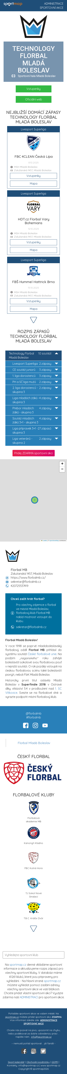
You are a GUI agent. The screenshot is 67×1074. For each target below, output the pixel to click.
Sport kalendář (16, 1062)
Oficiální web (33, 99)
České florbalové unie (42, 654)
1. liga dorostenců (35, 376)
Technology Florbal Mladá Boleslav (33, 355)
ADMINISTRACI (29, 997)
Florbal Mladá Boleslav (34, 743)
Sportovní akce (51, 7)
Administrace (53, 3)
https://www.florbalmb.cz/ (28, 577)
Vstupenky (33, 89)
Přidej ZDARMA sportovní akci (33, 453)
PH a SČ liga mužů (35, 382)
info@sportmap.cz (41, 1036)
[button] (34, 500)
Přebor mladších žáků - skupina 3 (35, 410)
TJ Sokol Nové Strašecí (34, 886)
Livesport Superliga (35, 364)
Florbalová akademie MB (33, 811)
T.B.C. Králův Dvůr (33, 910)
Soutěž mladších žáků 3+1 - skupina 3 (35, 420)
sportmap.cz (17, 964)
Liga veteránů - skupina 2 (35, 441)
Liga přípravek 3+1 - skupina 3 (35, 430)
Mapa (33, 183)
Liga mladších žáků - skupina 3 (35, 400)
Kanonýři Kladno (33, 835)
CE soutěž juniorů (35, 370)
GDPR (54, 1062)
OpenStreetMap (54, 540)
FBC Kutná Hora (33, 860)
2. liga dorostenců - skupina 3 (35, 390)
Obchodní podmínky (37, 1062)
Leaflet (44, 540)
